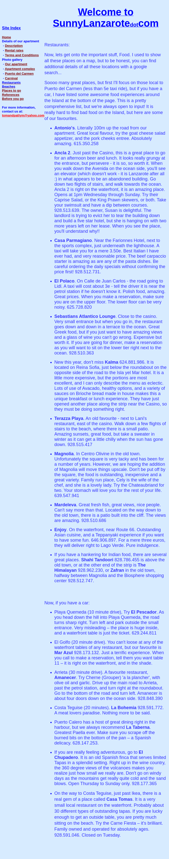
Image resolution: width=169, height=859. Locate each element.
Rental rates (14, 50)
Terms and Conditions (22, 55)
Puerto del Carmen (19, 73)
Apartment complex (20, 69)
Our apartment (16, 64)
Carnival (11, 78)
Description (14, 46)
